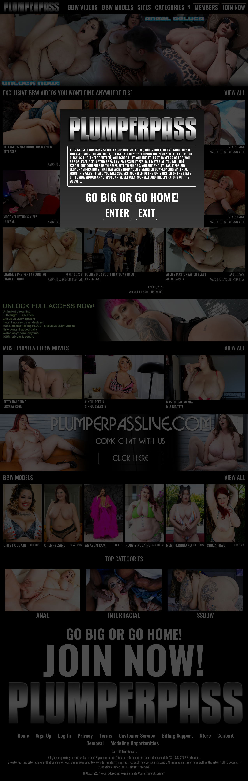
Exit (146, 212)
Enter (117, 212)
